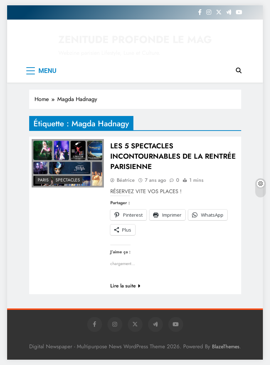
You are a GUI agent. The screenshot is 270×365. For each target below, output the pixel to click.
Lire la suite (125, 285)
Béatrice (126, 180)
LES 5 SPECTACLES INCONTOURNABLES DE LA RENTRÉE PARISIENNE (173, 156)
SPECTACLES (67, 180)
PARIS (43, 180)
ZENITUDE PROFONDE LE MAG (135, 39)
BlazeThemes (225, 346)
